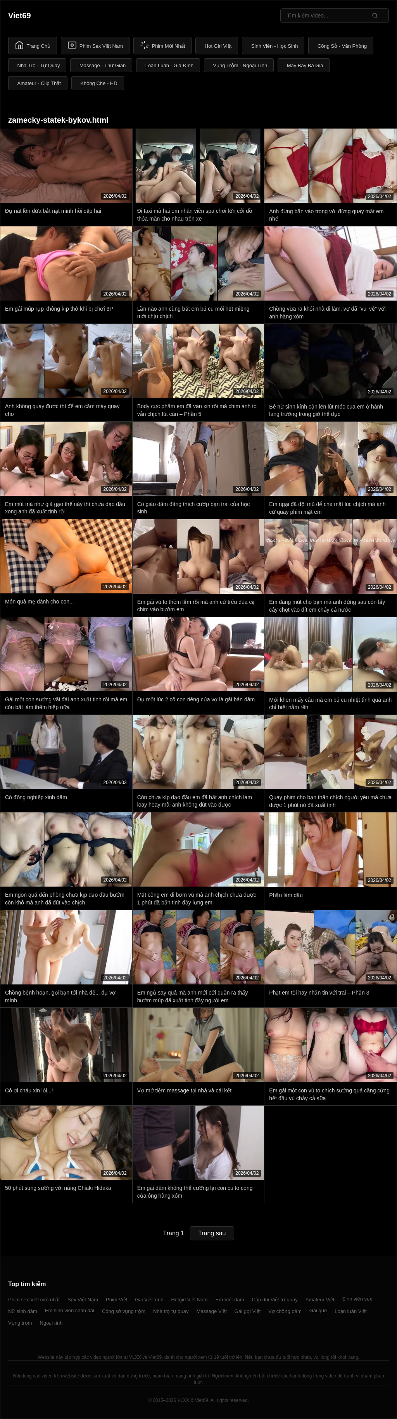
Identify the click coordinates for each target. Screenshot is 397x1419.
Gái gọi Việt (248, 1311)
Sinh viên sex (357, 1299)
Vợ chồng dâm (284, 1311)
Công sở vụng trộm (123, 1311)
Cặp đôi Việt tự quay (275, 1299)
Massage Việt (212, 1311)
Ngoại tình (51, 1323)
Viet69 (19, 15)
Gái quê (318, 1310)
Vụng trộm (20, 1323)
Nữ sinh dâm (22, 1311)
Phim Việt (116, 1299)
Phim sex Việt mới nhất (34, 1299)
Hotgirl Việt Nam (189, 1299)
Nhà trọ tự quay (170, 1311)
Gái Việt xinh (149, 1299)
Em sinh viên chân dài (69, 1310)
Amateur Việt (320, 1299)
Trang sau (212, 1233)
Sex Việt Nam (82, 1299)
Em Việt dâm (230, 1299)
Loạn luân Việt (350, 1311)
